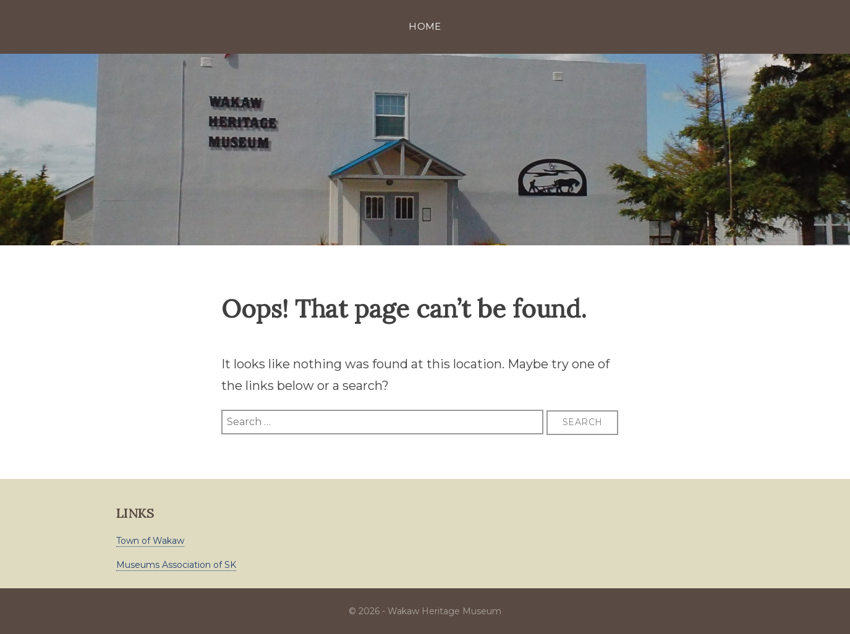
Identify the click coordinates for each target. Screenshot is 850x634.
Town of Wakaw (150, 540)
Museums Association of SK (176, 564)
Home (425, 26)
